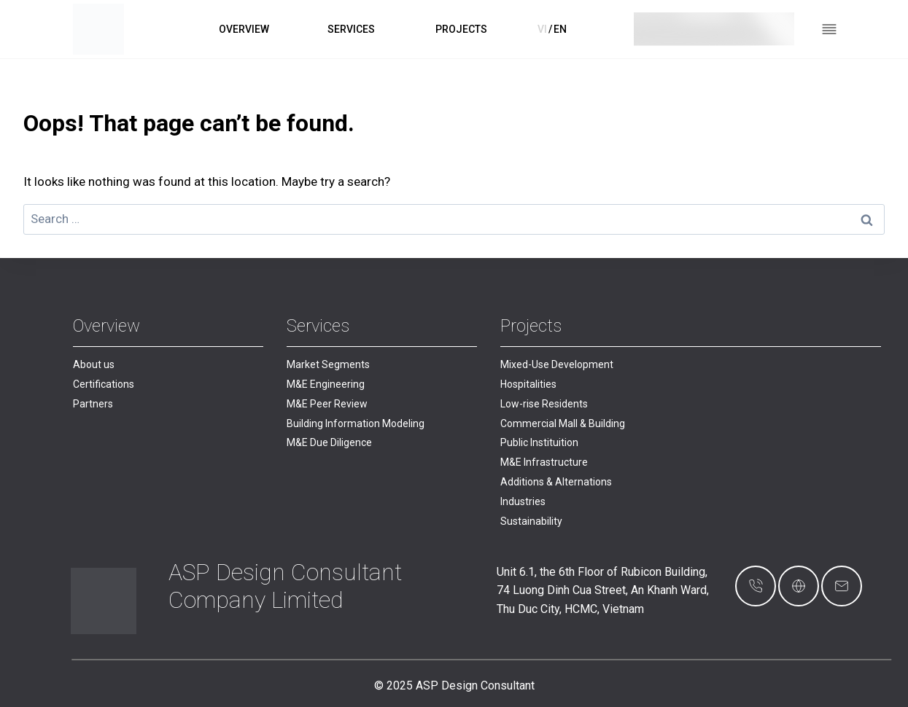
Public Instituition (539, 442)
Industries (523, 501)
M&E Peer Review (327, 404)
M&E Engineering (326, 384)
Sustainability (531, 521)
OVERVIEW (244, 29)
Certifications (103, 384)
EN (560, 29)
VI (542, 29)
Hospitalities (528, 384)
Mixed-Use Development (556, 364)
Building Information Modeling (355, 423)
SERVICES (351, 29)
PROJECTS (461, 29)
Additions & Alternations (556, 482)
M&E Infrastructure (544, 462)
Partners (93, 404)
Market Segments (328, 364)
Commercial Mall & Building (562, 423)
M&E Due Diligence (329, 442)
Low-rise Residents (544, 404)
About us (94, 364)
